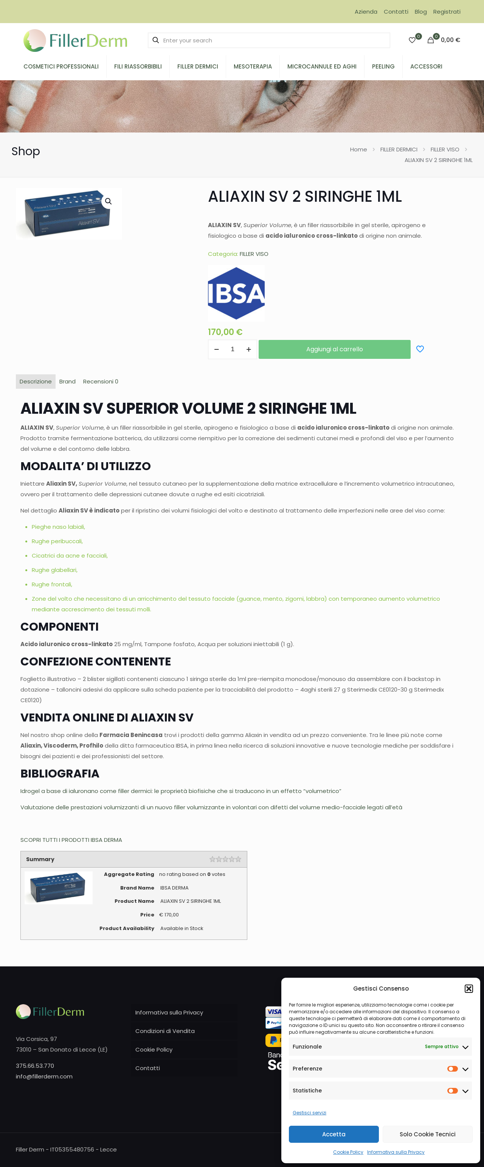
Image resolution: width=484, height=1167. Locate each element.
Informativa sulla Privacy (396, 1152)
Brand (67, 381)
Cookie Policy (348, 1152)
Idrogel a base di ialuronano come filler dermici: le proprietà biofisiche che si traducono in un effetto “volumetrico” (180, 791)
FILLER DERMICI (398, 149)
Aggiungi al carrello (334, 349)
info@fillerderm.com (44, 1076)
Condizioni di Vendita (165, 1031)
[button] (469, 988)
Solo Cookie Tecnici (428, 1134)
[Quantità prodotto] (232, 349)
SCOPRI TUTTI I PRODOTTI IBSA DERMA (71, 840)
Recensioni (100, 381)
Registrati (447, 12)
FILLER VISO (445, 149)
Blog (421, 12)
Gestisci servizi (309, 1112)
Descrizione (36, 381)
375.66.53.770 (35, 1066)
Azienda (366, 12)
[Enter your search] (269, 40)
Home (358, 149)
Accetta (334, 1134)
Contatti (396, 12)
